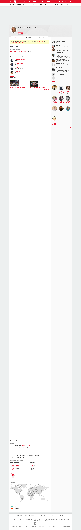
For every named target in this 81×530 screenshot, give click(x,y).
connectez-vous (40, 41)
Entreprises (46, 4)
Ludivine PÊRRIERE (68, 102)
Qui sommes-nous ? (15, 519)
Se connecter (18, 4)
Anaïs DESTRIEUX (61, 92)
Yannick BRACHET (19, 63)
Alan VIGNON (54, 91)
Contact (20, 519)
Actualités (27, 1)
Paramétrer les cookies (59, 519)
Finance (49, 1)
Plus (61, 1)
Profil (18, 37)
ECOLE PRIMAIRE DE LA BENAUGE (18, 51)
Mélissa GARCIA (61, 112)
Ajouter (20, 33)
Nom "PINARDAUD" (60, 74)
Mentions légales (66, 519)
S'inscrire (12, 4)
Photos (29, 37)
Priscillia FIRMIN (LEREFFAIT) (54, 123)
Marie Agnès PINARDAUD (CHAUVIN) (54, 114)
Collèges (29, 4)
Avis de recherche (65, 4)
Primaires (34, 4)
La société (34, 519)
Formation (30, 519)
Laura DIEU (17, 67)
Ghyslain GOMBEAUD (54, 102)
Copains (43, 37)
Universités (40, 4)
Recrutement (44, 519)
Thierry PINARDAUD (60, 59)
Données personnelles (51, 519)
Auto (55, 1)
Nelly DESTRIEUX (67, 112)
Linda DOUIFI (18, 71)
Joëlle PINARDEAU (60, 63)
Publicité (26, 519)
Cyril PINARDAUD (60, 52)
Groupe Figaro (35, 520)
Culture (41, 1)
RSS (23, 519)
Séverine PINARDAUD (61, 49)
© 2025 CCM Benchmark (43, 520)
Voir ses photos (46, 89)
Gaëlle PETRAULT (68, 92)
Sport (35, 1)
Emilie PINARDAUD (60, 45)
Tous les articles (39, 519)
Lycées (24, 4)
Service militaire (55, 4)
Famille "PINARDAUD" (61, 77)
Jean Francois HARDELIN (20, 59)
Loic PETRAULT (61, 102)
